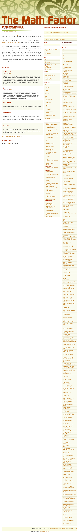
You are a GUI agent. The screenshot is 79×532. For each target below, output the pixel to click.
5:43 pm (11, 73)
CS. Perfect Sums (66, 408)
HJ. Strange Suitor (66, 77)
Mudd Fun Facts (49, 150)
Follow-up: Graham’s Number (68, 430)
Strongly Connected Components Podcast (52, 161)
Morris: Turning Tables (67, 248)
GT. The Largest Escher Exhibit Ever (69, 137)
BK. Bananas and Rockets (67, 468)
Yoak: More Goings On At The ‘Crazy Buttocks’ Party (69, 159)
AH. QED (64, 514)
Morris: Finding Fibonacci (67, 102)
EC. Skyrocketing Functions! (68, 340)
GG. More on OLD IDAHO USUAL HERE (69, 185)
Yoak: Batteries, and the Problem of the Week (69, 172)
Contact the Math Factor (49, 62)
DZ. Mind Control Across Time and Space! (69, 345)
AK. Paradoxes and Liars (67, 510)
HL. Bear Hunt (65, 74)
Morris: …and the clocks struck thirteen (68, 219)
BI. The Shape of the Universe (68, 471)
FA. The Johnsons (66, 279)
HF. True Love (65, 83)
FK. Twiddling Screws (66, 263)
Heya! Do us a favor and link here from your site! (55, 39)
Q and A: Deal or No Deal (67, 386)
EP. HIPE (64, 308)
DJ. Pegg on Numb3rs (67, 373)
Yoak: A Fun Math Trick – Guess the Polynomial (69, 250)
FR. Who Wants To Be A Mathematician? (67, 243)
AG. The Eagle (65, 516)
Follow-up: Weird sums (67, 407)
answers (49, 109)
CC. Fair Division (66, 442)
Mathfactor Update (66, 101)
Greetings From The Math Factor (69, 370)
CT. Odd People (65, 405)
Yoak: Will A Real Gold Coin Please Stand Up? (69, 254)
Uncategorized (47, 118)
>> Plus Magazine (49, 171)
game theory (48, 102)
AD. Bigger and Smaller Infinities (68, 520)
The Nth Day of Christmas (67, 98)
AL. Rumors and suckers (67, 508)
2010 (63, 52)
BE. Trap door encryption (67, 477)
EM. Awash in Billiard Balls (67, 317)
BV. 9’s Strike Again (66, 452)
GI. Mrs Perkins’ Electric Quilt (68, 178)
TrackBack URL (19, 136)
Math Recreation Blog (50, 143)
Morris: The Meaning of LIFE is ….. (69, 134)
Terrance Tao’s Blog (49, 163)
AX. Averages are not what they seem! (68, 488)
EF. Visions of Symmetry (67, 334)
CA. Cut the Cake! (66, 445)
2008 (63, 55)
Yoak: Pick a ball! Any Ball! (67, 238)
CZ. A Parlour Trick (66, 395)
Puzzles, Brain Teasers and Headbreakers (51, 197)
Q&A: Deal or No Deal (67, 379)
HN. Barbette (65, 71)
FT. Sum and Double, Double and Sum (69, 233)
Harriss (47, 87)
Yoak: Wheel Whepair (66, 141)
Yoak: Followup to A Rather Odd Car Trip (69, 240)
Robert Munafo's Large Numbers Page (52, 159)
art (45, 84)
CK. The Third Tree (66, 423)
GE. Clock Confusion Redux (68, 191)
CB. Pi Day (65, 443)
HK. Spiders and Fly (66, 76)
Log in (46, 61)
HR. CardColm (65, 64)
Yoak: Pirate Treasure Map (67, 143)
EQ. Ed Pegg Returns (66, 307)
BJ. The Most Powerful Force (68, 470)
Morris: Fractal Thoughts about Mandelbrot (68, 105)
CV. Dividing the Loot (66, 402)
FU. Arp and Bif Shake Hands (68, 231)
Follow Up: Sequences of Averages (69, 285)
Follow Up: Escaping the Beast (68, 398)
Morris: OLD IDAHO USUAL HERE (69, 198)
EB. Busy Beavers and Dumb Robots (69, 341)
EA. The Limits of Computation (68, 343)
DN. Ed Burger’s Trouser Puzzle (68, 366)
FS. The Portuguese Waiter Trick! (69, 236)
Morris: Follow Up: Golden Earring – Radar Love (69, 107)
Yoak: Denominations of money (9, 31)
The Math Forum (49, 164)
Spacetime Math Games (50, 199)
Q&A (46, 96)
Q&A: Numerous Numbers (67, 416)
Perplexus (48, 195)
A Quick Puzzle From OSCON (12, 27)
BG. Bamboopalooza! (66, 474)
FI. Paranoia (65, 266)
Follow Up (47, 93)
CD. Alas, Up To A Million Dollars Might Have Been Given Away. (68, 440)
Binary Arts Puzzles (49, 173)
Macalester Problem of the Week (52, 187)
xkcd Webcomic (49, 216)
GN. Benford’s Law (66, 146)
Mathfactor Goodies (48, 76)
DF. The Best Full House (67, 383)
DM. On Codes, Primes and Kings (69, 367)
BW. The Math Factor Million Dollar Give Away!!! (69, 450)
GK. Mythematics (66, 169)
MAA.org (47, 140)
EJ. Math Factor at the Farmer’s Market (68, 324)
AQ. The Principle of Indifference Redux (68, 502)
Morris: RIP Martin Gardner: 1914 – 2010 (69, 117)
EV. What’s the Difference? (67, 297)
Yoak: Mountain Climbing (67, 259)
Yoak (19, 28)
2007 (63, 57)
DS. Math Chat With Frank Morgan (69, 358)
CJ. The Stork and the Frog (67, 426)
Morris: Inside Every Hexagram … (69, 287)
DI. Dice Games (65, 376)
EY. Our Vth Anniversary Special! (69, 284)
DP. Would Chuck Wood (67, 363)
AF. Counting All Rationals (67, 517)
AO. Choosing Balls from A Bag (68, 504)
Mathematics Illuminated (50, 146)
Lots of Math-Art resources (51, 139)
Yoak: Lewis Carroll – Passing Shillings (68, 200)
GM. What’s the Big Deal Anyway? (69, 157)
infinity (47, 105)
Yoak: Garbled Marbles (67, 92)
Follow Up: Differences (67, 291)
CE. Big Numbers (66, 436)
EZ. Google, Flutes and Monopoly (69, 281)
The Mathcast (47, 97)
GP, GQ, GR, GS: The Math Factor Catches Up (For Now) (69, 140)
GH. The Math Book (66, 181)
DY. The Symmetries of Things (68, 347)
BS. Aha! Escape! (66, 456)
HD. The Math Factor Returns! (68, 86)
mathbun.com (48, 69)
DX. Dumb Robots (66, 348)
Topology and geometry (50, 115)
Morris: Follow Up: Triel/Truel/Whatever (66, 148)
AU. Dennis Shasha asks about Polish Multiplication (69, 495)
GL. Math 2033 (65, 165)
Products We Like (48, 78)
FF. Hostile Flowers (66, 271)
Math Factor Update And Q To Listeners (68, 90)
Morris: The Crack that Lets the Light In (69, 113)
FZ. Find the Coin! (66, 212)
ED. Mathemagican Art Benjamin (68, 337)
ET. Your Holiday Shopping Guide (69, 300)
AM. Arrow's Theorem (66, 507)
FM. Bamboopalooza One (67, 256)
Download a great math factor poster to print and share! (56, 32)
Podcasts (46, 94)
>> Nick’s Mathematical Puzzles (52, 183)
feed (47, 66)
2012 (63, 49)
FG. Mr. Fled (65, 269)
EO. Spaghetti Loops (66, 314)
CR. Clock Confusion (66, 410)
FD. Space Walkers (66, 274)
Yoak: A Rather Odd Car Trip (68, 246)
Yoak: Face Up (65, 226)
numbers (47, 112)
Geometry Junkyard (49, 137)
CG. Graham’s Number (67, 432)
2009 (63, 54)
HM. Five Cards (65, 73)
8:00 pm (11, 113)
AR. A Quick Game (66, 500)
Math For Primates (49, 207)
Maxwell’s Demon (49, 149)
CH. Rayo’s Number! (66, 429)
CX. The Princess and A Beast (68, 399)
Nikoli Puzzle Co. (49, 193)
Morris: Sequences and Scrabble (68, 294)
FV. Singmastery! (66, 223)
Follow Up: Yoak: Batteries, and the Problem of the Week (69, 162)
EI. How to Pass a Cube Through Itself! (69, 326)
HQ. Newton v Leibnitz (67, 67)
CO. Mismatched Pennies (67, 417)
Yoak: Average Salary (66, 175)
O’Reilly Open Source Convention (21, 35)
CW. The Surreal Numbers (67, 401)
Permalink (22, 28)
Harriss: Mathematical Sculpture (68, 245)
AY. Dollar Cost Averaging (67, 486)
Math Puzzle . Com (49, 190)
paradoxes (48, 114)
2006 (63, 58)
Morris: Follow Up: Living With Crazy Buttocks (69, 168)
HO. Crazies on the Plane (67, 70)
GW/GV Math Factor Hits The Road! (69, 133)
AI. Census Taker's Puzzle (67, 513)
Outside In (48, 156)
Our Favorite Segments (67, 42)
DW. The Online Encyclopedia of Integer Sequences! (68, 351)
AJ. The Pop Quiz (66, 511)
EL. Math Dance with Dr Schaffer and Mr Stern (69, 320)
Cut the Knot (48, 130)
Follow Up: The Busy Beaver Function (69, 338)
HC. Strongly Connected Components (69, 93)
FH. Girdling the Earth (67, 268)
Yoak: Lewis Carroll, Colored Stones (69, 202)
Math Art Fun (48, 176)
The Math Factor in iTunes (50, 64)
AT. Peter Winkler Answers (67, 497)
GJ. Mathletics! (65, 174)
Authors (9, 28)
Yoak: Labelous (65, 235)
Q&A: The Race (65, 433)
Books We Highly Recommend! (50, 79)
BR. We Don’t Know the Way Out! (69, 458)
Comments (48, 67)
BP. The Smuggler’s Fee (67, 461)
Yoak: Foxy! (65, 179)
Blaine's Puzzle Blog (50, 186)
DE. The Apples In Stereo (67, 385)
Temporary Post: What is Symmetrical (69, 203)
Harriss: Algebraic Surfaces (67, 260)
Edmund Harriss (48, 52)
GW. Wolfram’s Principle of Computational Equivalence (68, 124)
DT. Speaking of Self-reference (68, 357)
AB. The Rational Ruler (67, 523)
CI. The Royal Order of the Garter (69, 427)
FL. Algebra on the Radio (67, 257)
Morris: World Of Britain (67, 228)
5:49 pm (11, 89)
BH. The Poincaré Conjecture (68, 473)
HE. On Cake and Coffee (67, 85)
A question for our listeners (67, 262)
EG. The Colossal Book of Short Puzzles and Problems (68, 332)
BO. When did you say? (67, 462)
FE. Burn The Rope (66, 272)
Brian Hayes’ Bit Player (50, 127)
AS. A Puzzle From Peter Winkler (69, 498)
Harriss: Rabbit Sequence (67, 252)
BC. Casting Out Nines (67, 480)
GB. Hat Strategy (66, 209)
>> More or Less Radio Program (52, 124)
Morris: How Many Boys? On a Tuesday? (68, 154)
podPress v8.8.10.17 (44, 531)
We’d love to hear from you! (50, 75)
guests (47, 103)
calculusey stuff (49, 99)
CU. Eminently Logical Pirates (68, 404)
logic (47, 106)
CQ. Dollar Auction (66, 411)
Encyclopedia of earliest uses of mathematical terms (52, 134)
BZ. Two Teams (65, 446)
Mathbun (47, 209)
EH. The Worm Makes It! (67, 330)
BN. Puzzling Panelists (67, 464)
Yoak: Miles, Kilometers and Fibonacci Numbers (68, 151)
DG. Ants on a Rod (66, 382)
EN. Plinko (64, 316)
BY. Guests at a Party (66, 448)
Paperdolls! (65, 313)
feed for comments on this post (8, 136)
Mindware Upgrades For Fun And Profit (10, 42)
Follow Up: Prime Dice (67, 375)
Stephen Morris (48, 53)
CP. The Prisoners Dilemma (68, 413)
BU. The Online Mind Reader (68, 453)
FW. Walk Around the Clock (67, 222)
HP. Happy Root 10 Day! (67, 68)
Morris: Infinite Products (67, 225)
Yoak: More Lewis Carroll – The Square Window (68, 193)
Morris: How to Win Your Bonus (68, 282)
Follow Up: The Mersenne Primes (69, 303)
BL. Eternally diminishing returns (68, 467)
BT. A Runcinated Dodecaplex (68, 455)
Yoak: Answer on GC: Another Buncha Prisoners (68, 206)
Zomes (47, 180)
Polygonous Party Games (67, 130)
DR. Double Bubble (66, 360)
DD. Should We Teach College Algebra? (68, 389)
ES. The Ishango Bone (67, 301)
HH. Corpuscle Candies (67, 80)
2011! (64, 99)
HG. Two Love (65, 82)
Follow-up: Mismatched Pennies (68, 414)
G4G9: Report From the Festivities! (69, 126)
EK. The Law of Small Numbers (68, 321)
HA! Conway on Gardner (67, 115)
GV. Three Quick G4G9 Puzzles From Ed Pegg (69, 128)
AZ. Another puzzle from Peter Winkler (68, 484)
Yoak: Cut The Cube (66, 216)
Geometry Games (49, 204)
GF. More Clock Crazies (67, 187)
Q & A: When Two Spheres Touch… (69, 288)
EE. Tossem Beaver (66, 335)
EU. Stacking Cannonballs (67, 298)
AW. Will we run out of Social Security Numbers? (69, 491)
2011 (63, 51)
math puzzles (14, 28)
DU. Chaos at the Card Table (68, 354)
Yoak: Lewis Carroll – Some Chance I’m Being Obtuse (69, 189)
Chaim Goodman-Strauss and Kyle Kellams (51, 50)
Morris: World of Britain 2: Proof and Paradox (69, 214)
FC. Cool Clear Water (66, 275)
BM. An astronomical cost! (67, 465)
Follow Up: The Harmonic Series (68, 328)
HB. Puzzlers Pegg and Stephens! (69, 96)
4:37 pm (11, 126)
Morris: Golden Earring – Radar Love (69, 110)
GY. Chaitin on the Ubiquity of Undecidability (68, 120)
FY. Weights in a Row (66, 220)
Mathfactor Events (49, 111)
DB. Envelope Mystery (67, 392)
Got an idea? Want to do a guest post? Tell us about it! (56, 35)
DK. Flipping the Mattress (67, 372)
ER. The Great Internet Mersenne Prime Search (69, 305)
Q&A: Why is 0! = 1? (66, 438)
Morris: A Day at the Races (67, 95)
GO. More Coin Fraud (66, 144)
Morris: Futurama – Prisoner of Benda (69, 109)
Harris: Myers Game (66, 164)
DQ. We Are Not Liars (66, 361)
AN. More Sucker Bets (67, 505)
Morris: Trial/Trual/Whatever (68, 155)
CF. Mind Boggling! (66, 435)
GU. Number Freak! (66, 136)
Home (46, 59)
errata (47, 100)
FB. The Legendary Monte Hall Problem (68, 278)
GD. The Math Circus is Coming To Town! (69, 196)
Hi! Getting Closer (66, 79)
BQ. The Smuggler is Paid (67, 459)
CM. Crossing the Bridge (67, 420)
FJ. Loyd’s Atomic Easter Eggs (68, 265)
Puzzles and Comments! (67, 131)
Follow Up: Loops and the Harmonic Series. (69, 311)
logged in (10, 143)
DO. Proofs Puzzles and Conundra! (69, 364)
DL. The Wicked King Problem (68, 369)
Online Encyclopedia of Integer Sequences (51, 153)
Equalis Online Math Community (52, 136)
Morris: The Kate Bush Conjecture (69, 229)
